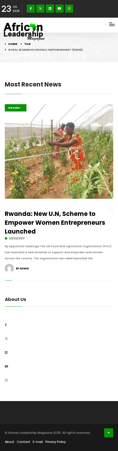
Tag (27, 44)
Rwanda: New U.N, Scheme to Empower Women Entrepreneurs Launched (55, 223)
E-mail (38, 442)
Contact (23, 442)
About (9, 442)
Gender (14, 108)
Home (12, 44)
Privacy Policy (55, 442)
